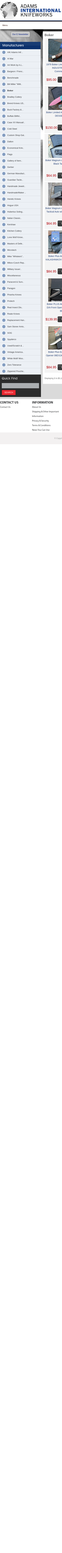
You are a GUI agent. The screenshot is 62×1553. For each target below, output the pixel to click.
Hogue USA (12, 205)
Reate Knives (13, 314)
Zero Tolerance (14, 365)
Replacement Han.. (16, 320)
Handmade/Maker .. (16, 192)
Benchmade (12, 78)
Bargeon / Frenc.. (15, 71)
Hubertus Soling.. (15, 212)
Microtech (11, 250)
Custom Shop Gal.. (16, 135)
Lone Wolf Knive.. (15, 237)
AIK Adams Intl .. (15, 52)
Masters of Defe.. (15, 243)
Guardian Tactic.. (15, 180)
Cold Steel (12, 129)
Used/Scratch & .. (15, 345)
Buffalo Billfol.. (14, 116)
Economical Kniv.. (15, 148)
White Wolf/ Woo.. (15, 358)
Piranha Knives (14, 294)
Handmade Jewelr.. (16, 186)
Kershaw (11, 224)
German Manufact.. (16, 173)
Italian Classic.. (14, 218)
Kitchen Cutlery (14, 231)
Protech (11, 301)
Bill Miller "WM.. (14, 84)
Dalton (10, 141)
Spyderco (11, 339)
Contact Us (5, 407)
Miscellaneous (14, 275)
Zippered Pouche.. (15, 371)
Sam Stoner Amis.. (16, 326)
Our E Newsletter (20, 34)
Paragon (11, 288)
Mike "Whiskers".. (15, 256)
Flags (9, 154)
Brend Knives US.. (15, 103)
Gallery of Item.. (14, 160)
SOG (9, 333)
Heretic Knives (14, 199)
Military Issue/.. (14, 269)
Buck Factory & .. (15, 109)
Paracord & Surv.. (15, 282)
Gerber (10, 167)
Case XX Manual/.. (16, 122)
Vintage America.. (15, 352)
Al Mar (10, 58)
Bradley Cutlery (14, 97)
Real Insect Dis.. (15, 307)
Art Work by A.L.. (15, 65)
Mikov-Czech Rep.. (16, 263)
